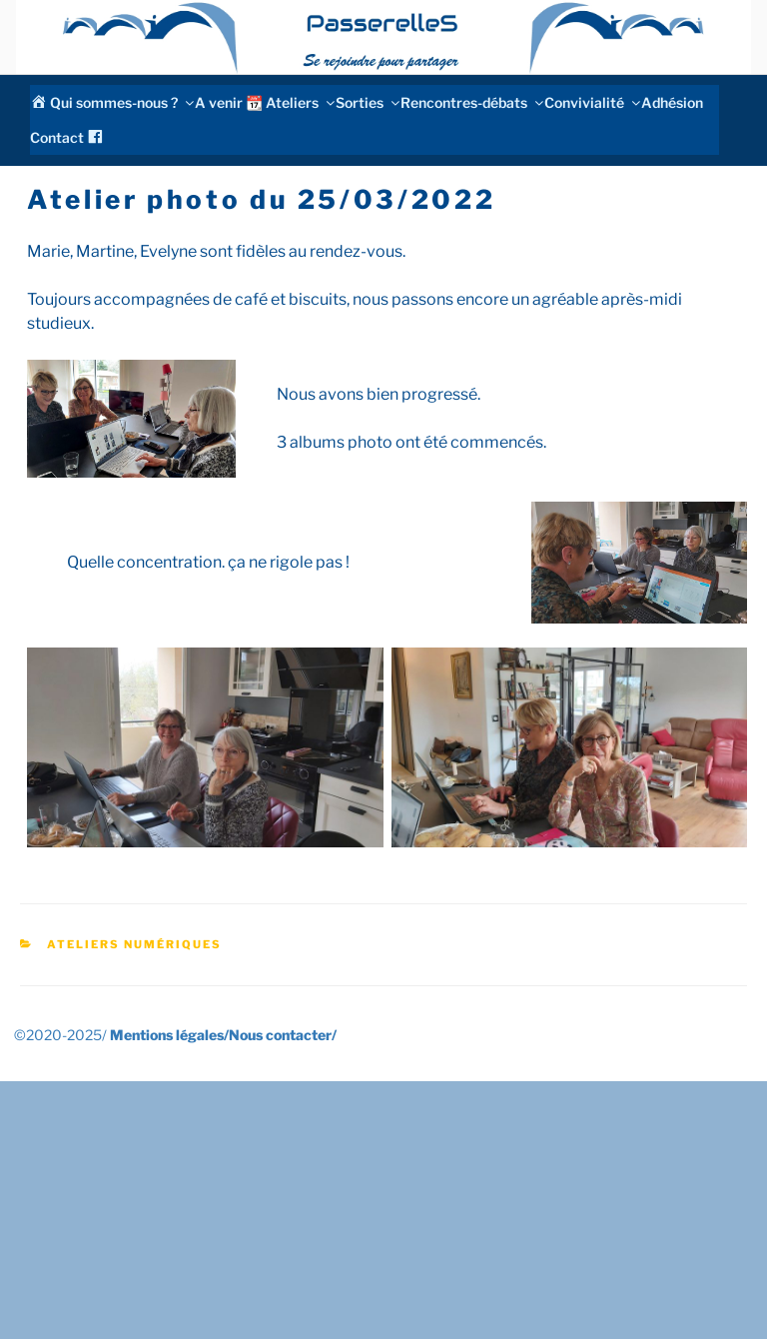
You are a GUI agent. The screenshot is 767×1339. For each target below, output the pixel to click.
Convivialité (591, 102)
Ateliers (299, 102)
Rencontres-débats (470, 102)
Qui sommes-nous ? (121, 102)
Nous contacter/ (283, 1034)
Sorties (366, 102)
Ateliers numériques (134, 944)
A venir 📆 (229, 102)
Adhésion (672, 102)
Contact (57, 137)
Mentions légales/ (169, 1034)
